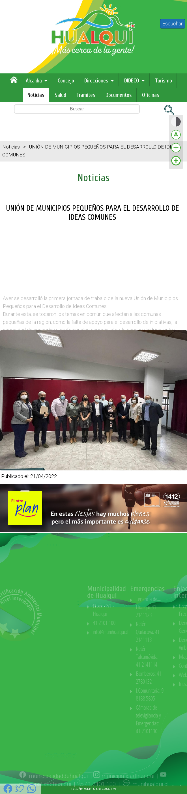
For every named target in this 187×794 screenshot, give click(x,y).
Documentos (119, 95)
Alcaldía (34, 80)
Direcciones (96, 80)
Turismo (163, 80)
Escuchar (172, 24)
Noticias (35, 95)
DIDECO (131, 80)
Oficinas (150, 95)
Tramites (85, 95)
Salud (60, 95)
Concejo (66, 80)
